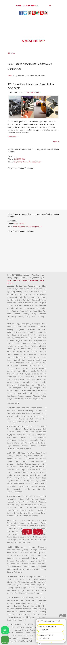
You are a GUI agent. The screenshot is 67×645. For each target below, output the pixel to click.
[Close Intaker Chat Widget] (64, 615)
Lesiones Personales (33, 92)
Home (10, 76)
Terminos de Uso (13, 280)
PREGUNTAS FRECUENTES (33, 2)
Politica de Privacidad (30, 280)
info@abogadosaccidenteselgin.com (33, 9)
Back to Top (56, 141)
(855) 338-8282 (43, 5)
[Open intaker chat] (39, 644)
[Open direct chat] (61, 615)
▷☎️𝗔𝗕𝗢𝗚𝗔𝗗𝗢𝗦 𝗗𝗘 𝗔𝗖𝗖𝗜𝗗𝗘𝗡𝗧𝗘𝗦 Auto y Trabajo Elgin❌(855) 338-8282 (33, 26)
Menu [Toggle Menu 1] (11, 53)
